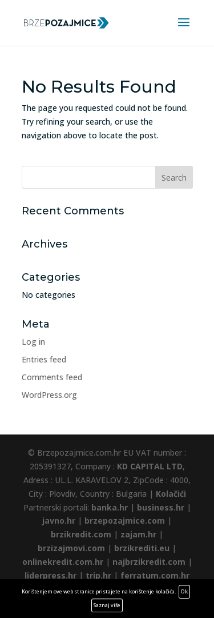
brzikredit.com (81, 534)
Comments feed (52, 377)
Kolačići (171, 493)
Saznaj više (107, 605)
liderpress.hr (50, 575)
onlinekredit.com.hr (62, 561)
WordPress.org (49, 394)
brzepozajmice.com (124, 520)
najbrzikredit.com (148, 561)
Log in (33, 341)
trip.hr (98, 575)
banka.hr (109, 507)
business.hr (160, 507)
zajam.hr (138, 534)
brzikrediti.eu (141, 548)
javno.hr (58, 520)
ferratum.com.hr (154, 575)
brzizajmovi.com (71, 548)
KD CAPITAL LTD (150, 466)
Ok (184, 591)
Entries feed (44, 359)
